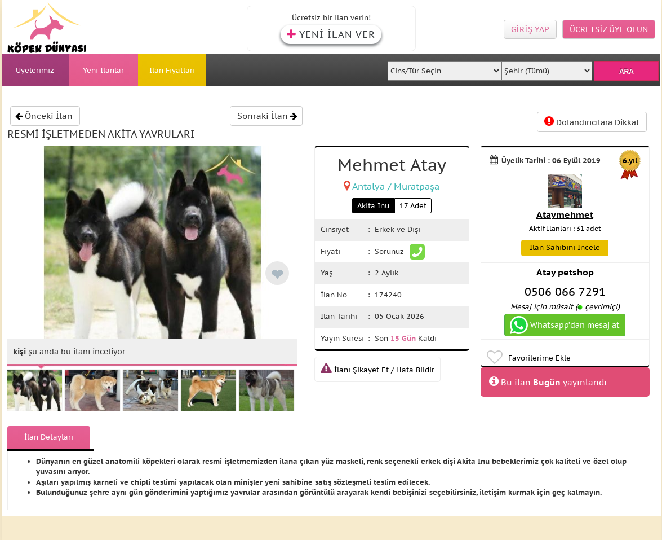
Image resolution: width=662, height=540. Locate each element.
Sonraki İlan (267, 116)
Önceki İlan (44, 116)
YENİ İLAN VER (331, 34)
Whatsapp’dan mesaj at (565, 325)
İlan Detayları (48, 437)
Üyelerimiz (35, 70)
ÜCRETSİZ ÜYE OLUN (609, 29)
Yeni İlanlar (103, 70)
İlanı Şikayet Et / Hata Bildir (377, 370)
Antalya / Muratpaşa (395, 186)
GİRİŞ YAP (530, 29)
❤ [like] (277, 274)
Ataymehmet (564, 214)
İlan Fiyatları (172, 70)
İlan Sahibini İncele (565, 247)
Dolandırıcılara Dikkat (591, 122)
